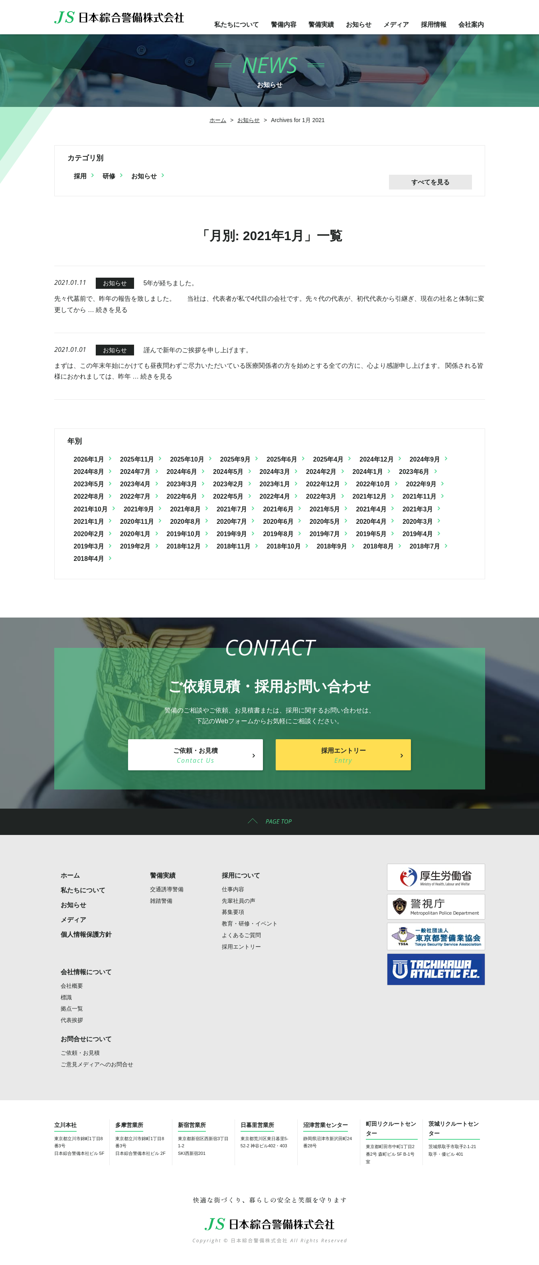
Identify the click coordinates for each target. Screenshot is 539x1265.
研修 (109, 176)
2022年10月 (373, 484)
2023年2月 (228, 484)
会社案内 (471, 24)
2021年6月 (278, 509)
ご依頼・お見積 (80, 1053)
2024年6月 (182, 471)
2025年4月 (328, 459)
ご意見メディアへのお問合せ (97, 1064)
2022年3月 (321, 496)
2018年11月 (234, 546)
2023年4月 (135, 484)
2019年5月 (371, 534)
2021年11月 (419, 496)
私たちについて (236, 24)
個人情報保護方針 (86, 934)
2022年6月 (182, 496)
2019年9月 (232, 534)
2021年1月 (89, 521)
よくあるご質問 (241, 935)
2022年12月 (323, 484)
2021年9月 (139, 509)
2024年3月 (275, 471)
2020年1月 (135, 534)
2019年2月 (135, 546)
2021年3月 (418, 509)
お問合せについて (86, 1039)
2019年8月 (278, 534)
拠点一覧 (72, 1008)
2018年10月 (283, 546)
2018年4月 (89, 558)
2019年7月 (325, 534)
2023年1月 (275, 484)
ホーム (217, 120)
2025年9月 (235, 459)
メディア (396, 24)
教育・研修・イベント (250, 923)
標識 (66, 997)
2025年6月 (282, 459)
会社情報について (86, 972)
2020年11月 (137, 521)
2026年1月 (89, 459)
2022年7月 (135, 496)
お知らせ (358, 24)
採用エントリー (241, 946)
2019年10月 (184, 534)
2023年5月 (89, 484)
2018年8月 (378, 546)
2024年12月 (376, 459)
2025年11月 (137, 459)
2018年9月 (332, 546)
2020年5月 (325, 521)
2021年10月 (91, 509)
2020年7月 (232, 521)
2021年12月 (370, 496)
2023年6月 (414, 471)
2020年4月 (371, 521)
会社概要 (72, 986)
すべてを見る (430, 182)
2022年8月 (89, 496)
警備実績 (321, 24)
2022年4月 (275, 496)
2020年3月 (418, 521)
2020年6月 (278, 521)
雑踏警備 (161, 901)
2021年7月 (232, 509)
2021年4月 (371, 509)
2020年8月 (185, 521)
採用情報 (433, 24)
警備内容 (283, 24)
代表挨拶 (72, 1020)
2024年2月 (321, 471)
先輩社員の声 (238, 901)
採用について (241, 875)
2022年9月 (421, 484)
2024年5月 (228, 471)
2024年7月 (135, 471)
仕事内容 (233, 889)
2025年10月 (187, 459)
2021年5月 (325, 509)
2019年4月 (418, 534)
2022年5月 (228, 496)
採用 (80, 176)
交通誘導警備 (167, 889)
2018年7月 (425, 546)
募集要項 (233, 912)
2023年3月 (182, 484)
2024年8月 (89, 471)
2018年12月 (184, 546)
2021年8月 (185, 509)
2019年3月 (89, 546)
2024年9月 (425, 459)
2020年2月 (89, 534)
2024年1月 (368, 471)
